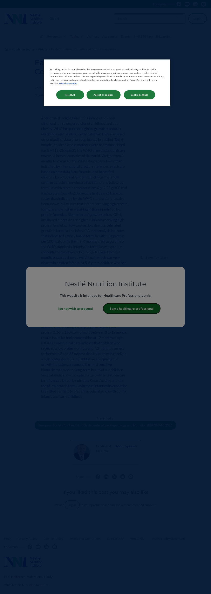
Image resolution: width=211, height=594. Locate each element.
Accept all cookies (104, 94)
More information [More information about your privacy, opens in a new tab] (68, 83)
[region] (107, 82)
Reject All (70, 94)
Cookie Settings (139, 94)
